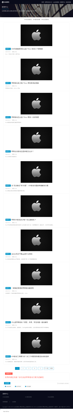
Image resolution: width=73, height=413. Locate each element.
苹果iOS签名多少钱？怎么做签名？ (24, 220)
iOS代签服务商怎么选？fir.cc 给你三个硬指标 (27, 49)
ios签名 (14, 401)
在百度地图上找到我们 (63, 383)
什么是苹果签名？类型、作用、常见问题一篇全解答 (30, 322)
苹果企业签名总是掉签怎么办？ (23, 151)
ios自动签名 (56, 2)
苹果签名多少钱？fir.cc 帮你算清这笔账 (25, 83)
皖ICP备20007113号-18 (64, 406)
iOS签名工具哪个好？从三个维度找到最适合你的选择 (30, 356)
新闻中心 (62, 2)
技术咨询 (18, 386)
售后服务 (28, 386)
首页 (43, 2)
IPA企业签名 (45, 19)
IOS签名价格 (36, 19)
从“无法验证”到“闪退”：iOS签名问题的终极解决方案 (30, 185)
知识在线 (68, 2)
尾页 (51, 368)
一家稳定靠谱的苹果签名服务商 (23, 288)
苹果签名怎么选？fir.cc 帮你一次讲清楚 (25, 117)
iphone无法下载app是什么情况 (22, 254)
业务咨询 (8, 386)
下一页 (46, 368)
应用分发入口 (48, 2)
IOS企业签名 (28, 19)
